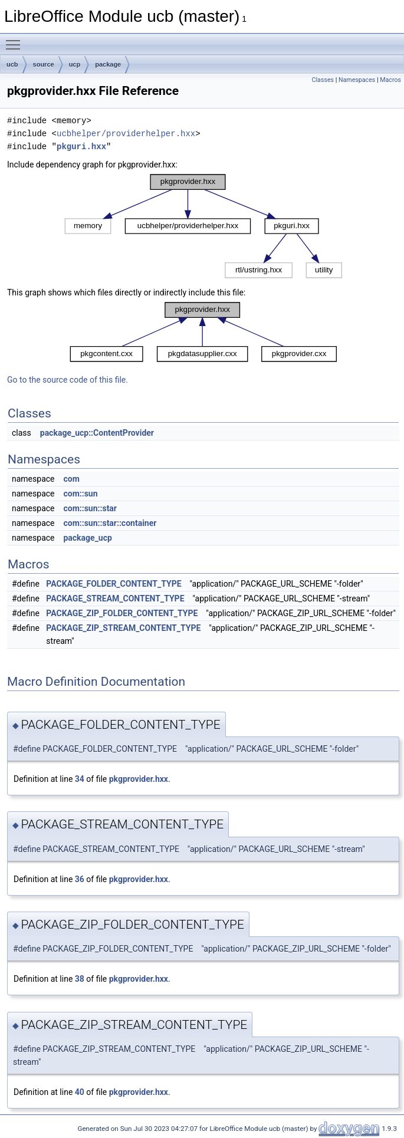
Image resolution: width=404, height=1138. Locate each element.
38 (79, 979)
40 (79, 1092)
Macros (390, 80)
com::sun (80, 493)
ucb (12, 64)
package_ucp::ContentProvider (97, 433)
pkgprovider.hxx (138, 779)
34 (79, 779)
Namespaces (357, 80)
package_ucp (87, 537)
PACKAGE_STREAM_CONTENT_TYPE (115, 598)
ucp (75, 64)
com (71, 479)
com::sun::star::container (109, 523)
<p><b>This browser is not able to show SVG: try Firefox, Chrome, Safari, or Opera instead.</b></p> (203, 226)
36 (79, 879)
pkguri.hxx (81, 146)
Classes (323, 80)
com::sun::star (90, 508)
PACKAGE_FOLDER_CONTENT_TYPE (113, 583)
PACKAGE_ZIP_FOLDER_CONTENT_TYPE (122, 613)
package (108, 64)
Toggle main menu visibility (16, 39)
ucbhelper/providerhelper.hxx (126, 133)
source (43, 64)
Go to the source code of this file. (67, 379)
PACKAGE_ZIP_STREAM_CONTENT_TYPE (123, 628)
